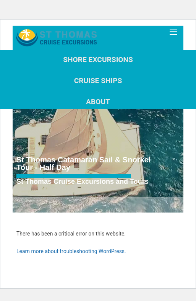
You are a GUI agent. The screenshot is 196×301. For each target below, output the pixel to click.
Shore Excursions (98, 59)
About (98, 101)
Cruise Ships (98, 80)
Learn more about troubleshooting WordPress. (71, 251)
